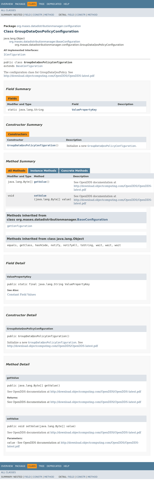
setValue (40, 195)
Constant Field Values (21, 294)
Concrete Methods (74, 170)
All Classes (8, 10)
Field (27, 14)
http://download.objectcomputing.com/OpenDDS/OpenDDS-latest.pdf (49, 75)
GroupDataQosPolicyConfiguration (31, 145)
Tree (42, 4)
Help (66, 4)
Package (20, 4)
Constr (37, 14)
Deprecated (54, 4)
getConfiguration (19, 225)
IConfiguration (14, 54)
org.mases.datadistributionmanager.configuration (49, 26)
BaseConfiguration (29, 66)
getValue (40, 181)
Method (49, 14)
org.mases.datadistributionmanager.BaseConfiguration (44, 41)
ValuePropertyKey (84, 109)
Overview (7, 4)
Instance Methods (43, 170)
